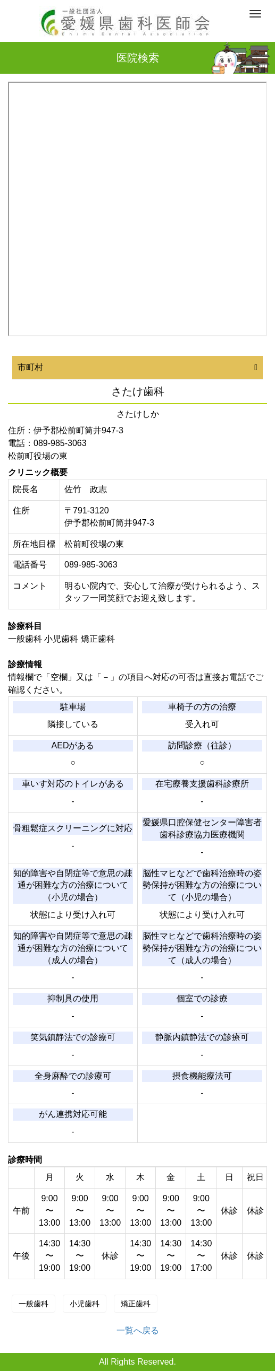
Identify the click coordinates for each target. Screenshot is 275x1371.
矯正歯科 (136, 1303)
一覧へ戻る (137, 1330)
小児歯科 (84, 1303)
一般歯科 (33, 1303)
